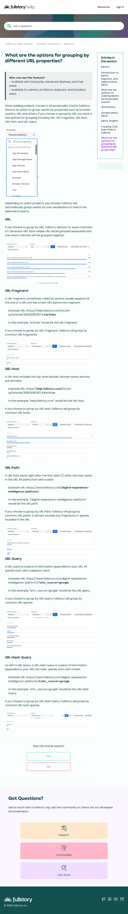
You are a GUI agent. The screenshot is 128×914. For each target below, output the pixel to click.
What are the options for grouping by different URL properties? (109, 144)
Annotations (108, 107)
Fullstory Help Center (19, 44)
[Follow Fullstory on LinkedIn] (109, 899)
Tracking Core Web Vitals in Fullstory (109, 129)
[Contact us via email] (122, 899)
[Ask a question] (64, 26)
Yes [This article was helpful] (48, 756)
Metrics (69, 44)
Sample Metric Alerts (109, 114)
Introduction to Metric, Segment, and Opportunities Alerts (110, 78)
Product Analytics (48, 44)
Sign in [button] (120, 7)
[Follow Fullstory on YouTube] (116, 899)
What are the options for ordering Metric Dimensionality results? (110, 96)
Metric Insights (109, 120)
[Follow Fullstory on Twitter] (103, 899)
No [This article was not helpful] (48, 766)
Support (64, 831)
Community (64, 851)
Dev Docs (64, 871)
